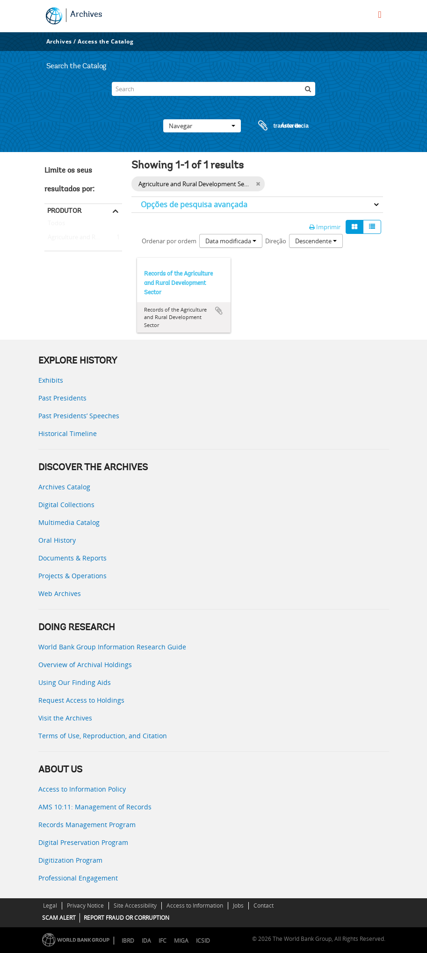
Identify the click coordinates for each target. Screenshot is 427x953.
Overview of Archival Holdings (85, 664)
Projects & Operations (72, 575)
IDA (146, 941)
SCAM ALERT (59, 918)
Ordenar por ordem (169, 241)
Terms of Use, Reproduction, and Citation (102, 735)
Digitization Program (70, 860)
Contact (263, 905)
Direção (275, 241)
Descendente (316, 241)
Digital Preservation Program (83, 842)
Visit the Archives (65, 717)
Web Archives (59, 593)
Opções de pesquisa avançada (194, 204)
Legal (50, 905)
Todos (56, 225)
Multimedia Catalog (69, 522)
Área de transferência (274, 126)
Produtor (64, 210)
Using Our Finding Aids (74, 682)
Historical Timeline (67, 433)
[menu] (379, 14)
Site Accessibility (135, 905)
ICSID (203, 941)
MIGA (181, 941)
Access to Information (194, 905)
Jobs (238, 905)
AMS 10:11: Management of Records (95, 806)
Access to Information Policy (82, 789)
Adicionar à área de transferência (219, 310)
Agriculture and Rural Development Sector (83, 237)
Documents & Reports (72, 557)
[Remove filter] (258, 184)
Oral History (57, 540)
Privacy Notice (85, 905)
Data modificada (230, 241)
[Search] (213, 89)
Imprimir (324, 227)
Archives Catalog (64, 486)
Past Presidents (62, 397)
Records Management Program (87, 824)
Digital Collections (66, 504)
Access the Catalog (105, 41)
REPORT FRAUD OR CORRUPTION (126, 918)
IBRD (128, 941)
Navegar (202, 126)
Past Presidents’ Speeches (78, 415)
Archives (86, 15)
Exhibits (50, 380)
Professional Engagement (78, 877)
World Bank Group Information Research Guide (112, 646)
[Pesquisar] (308, 89)
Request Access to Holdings (81, 700)
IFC (162, 941)
